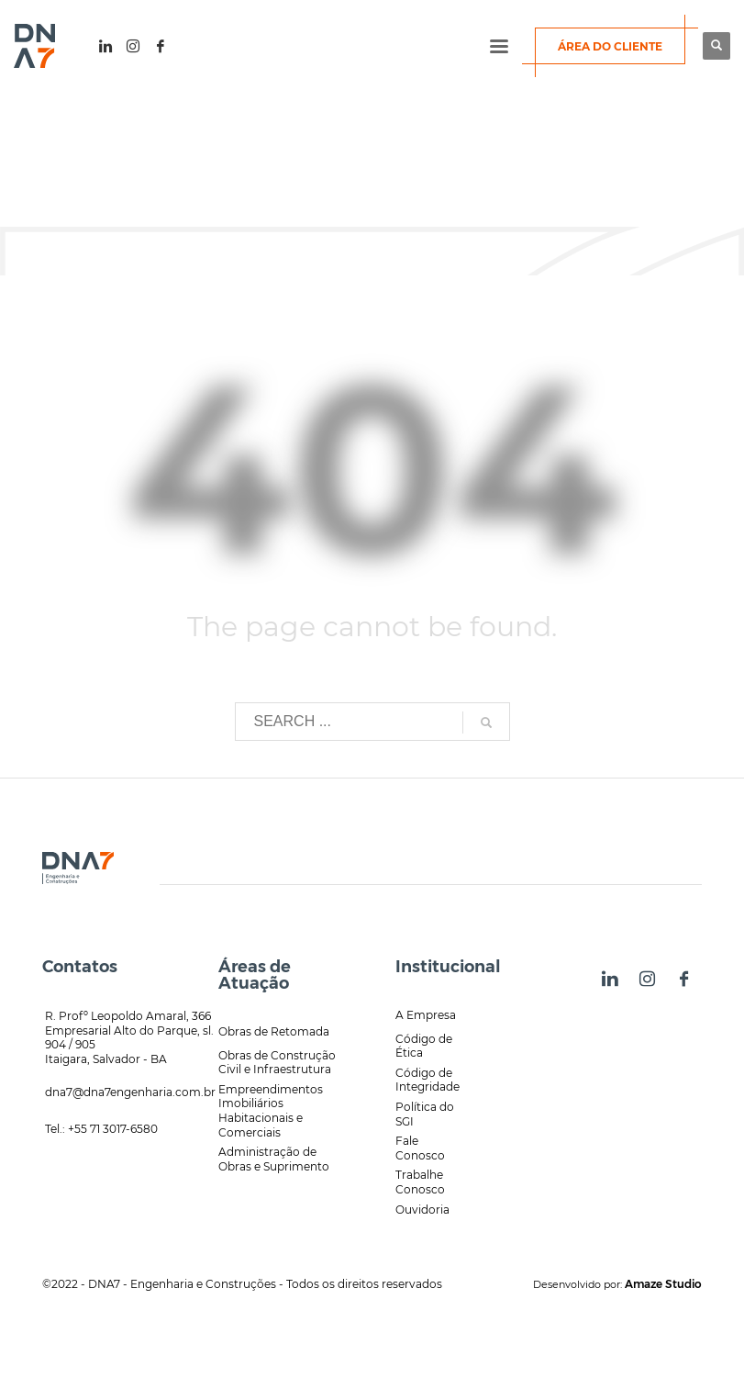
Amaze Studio (663, 1284)
